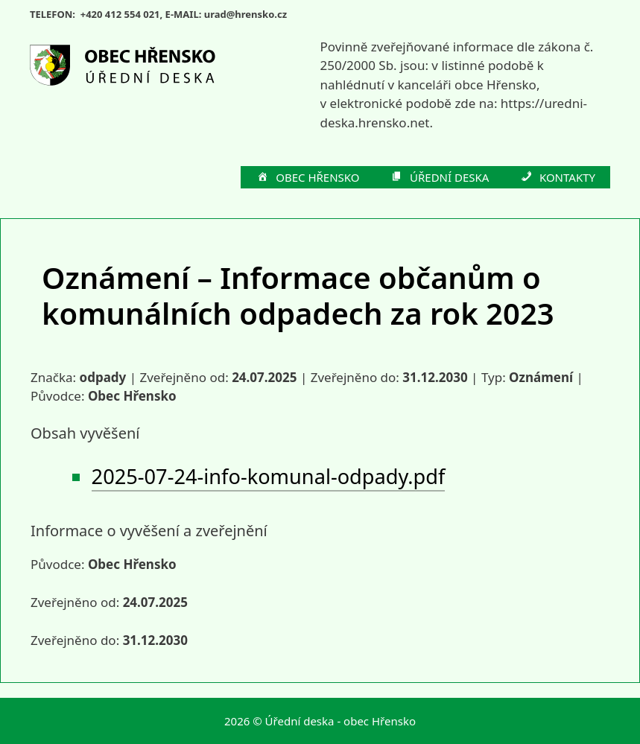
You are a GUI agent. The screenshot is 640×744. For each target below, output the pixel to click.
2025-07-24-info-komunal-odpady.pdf (269, 476)
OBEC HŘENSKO (308, 178)
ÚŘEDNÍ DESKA (439, 178)
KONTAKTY (557, 178)
